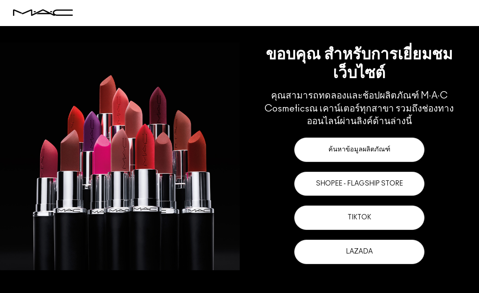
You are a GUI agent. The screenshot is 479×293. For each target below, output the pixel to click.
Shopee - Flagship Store (359, 183)
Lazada (359, 251)
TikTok (359, 217)
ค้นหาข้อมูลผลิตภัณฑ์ (359, 149)
